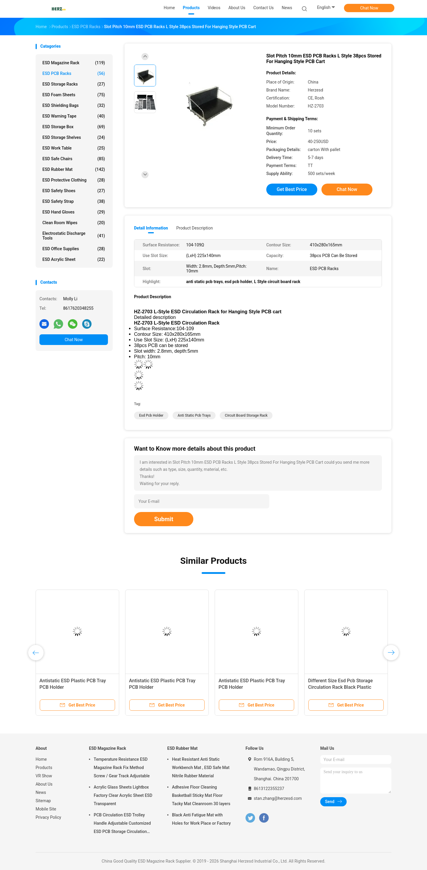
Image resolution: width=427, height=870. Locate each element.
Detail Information (151, 228)
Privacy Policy (48, 817)
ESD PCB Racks (73, 73)
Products (44, 767)
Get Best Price (292, 189)
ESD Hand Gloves (73, 212)
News (41, 792)
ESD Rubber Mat (73, 169)
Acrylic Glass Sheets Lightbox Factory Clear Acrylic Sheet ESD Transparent (123, 795)
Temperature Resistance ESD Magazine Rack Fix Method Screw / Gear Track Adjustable (122, 767)
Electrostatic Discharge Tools (73, 235)
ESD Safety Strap (73, 201)
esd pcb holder (151, 415)
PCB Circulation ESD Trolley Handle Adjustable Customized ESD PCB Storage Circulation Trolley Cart (122, 824)
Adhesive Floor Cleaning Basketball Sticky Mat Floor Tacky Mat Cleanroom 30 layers (201, 795)
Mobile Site (46, 809)
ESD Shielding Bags (73, 105)
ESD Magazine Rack (73, 63)
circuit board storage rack (246, 415)
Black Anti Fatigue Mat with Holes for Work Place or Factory (201, 819)
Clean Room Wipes (73, 223)
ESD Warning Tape (73, 116)
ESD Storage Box (73, 127)
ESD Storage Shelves (73, 137)
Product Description (194, 228)
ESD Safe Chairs (73, 159)
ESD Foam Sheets (73, 95)
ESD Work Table (73, 148)
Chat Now (369, 8)
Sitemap (43, 800)
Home (41, 759)
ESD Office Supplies (73, 249)
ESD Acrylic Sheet (73, 259)
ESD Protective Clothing (73, 180)
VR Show (44, 775)
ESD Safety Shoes (73, 191)
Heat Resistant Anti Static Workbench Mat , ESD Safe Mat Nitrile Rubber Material (201, 767)
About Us (44, 784)
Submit (163, 519)
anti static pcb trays (194, 415)
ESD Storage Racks (73, 84)
